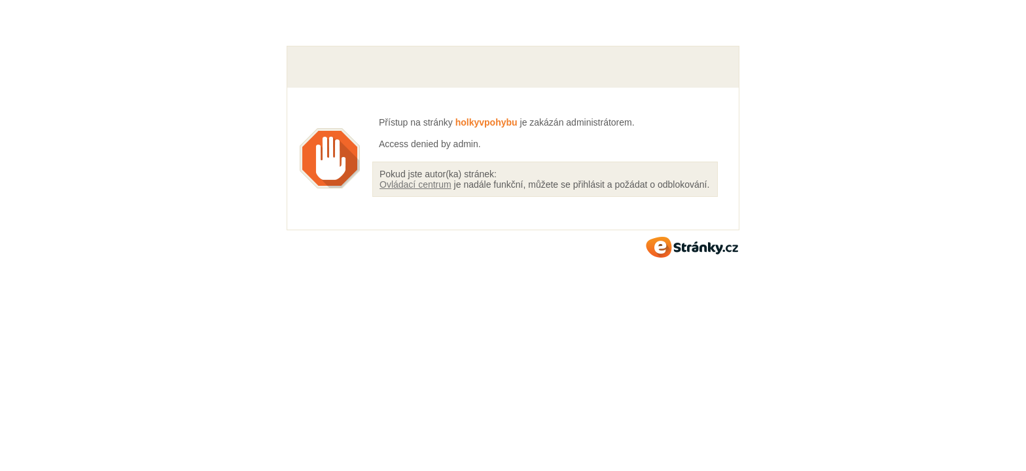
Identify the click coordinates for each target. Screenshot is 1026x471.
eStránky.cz (692, 247)
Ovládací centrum (415, 184)
